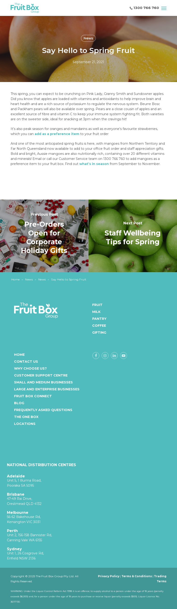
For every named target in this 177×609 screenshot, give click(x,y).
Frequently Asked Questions (43, 410)
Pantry (96, 319)
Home (15, 279)
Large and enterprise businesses (47, 389)
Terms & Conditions (136, 576)
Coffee (96, 326)
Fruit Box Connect (33, 396)
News (88, 38)
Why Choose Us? (30, 368)
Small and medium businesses (43, 382)
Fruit (96, 305)
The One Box (26, 417)
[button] (163, 8)
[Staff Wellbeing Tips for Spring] (132, 236)
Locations (24, 424)
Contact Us (26, 361)
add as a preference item (57, 134)
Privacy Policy (108, 576)
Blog (19, 403)
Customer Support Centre (41, 375)
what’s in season (94, 164)
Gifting (96, 332)
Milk (96, 312)
